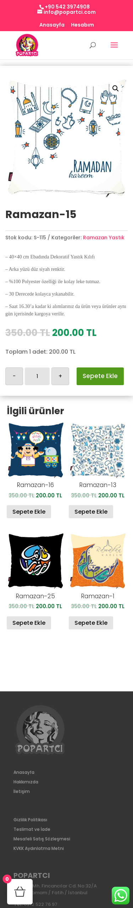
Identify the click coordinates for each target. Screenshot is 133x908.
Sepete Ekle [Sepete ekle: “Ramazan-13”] (90, 512)
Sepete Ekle (100, 376)
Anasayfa (52, 25)
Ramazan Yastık (103, 237)
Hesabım (82, 25)
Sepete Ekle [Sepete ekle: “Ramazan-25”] (28, 623)
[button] (115, 88)
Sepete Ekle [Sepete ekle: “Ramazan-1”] (90, 623)
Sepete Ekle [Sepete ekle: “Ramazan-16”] (28, 512)
